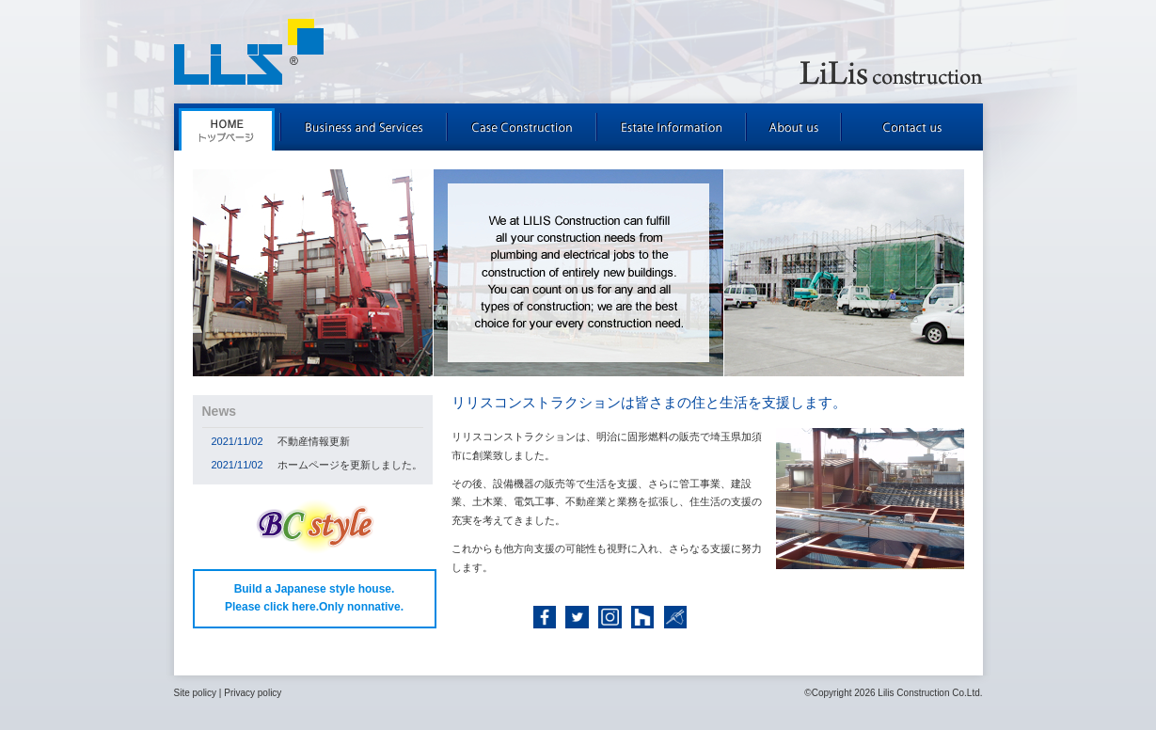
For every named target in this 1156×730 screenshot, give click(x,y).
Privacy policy (252, 693)
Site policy (195, 693)
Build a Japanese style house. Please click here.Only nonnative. (314, 598)
